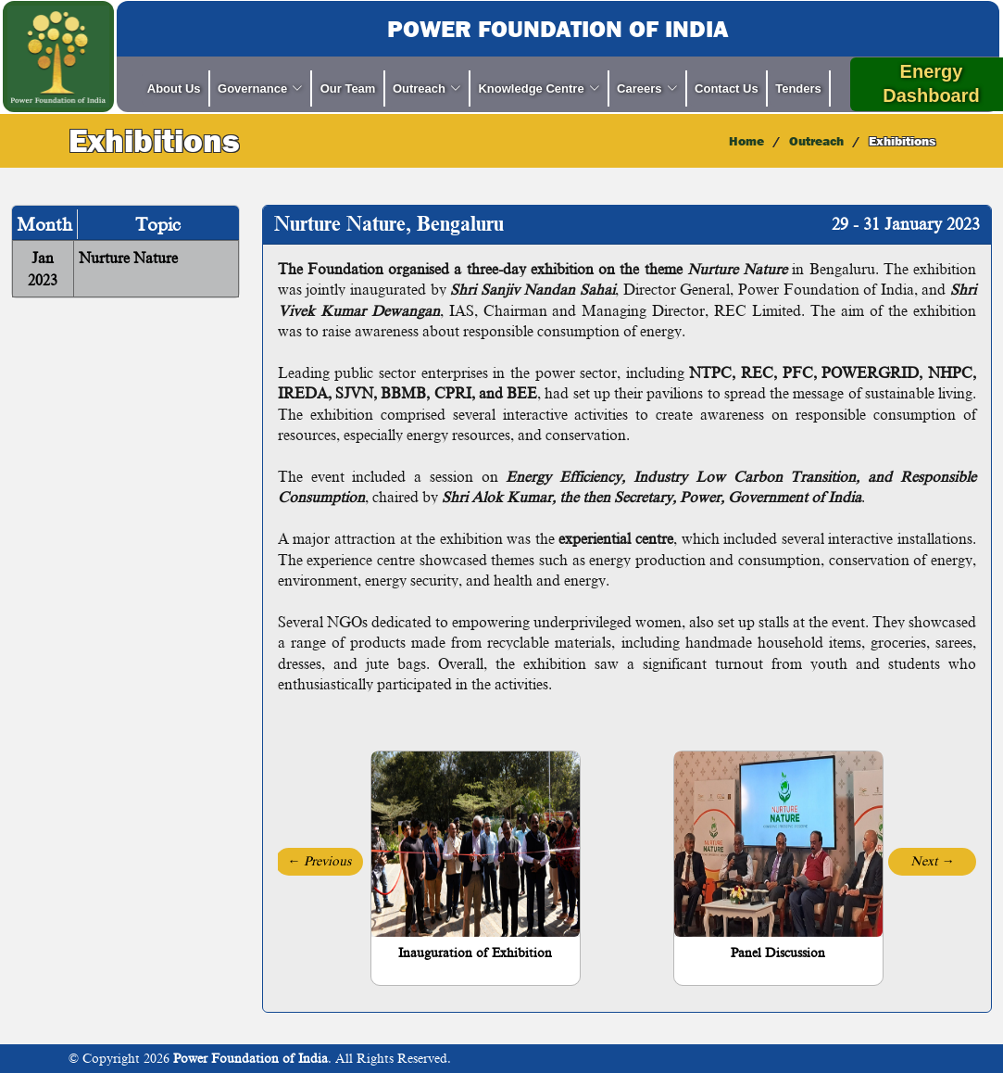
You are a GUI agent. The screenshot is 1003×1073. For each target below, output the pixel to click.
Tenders (798, 88)
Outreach (816, 140)
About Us (174, 88)
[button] (319, 862)
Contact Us (727, 88)
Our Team (348, 88)
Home (746, 140)
